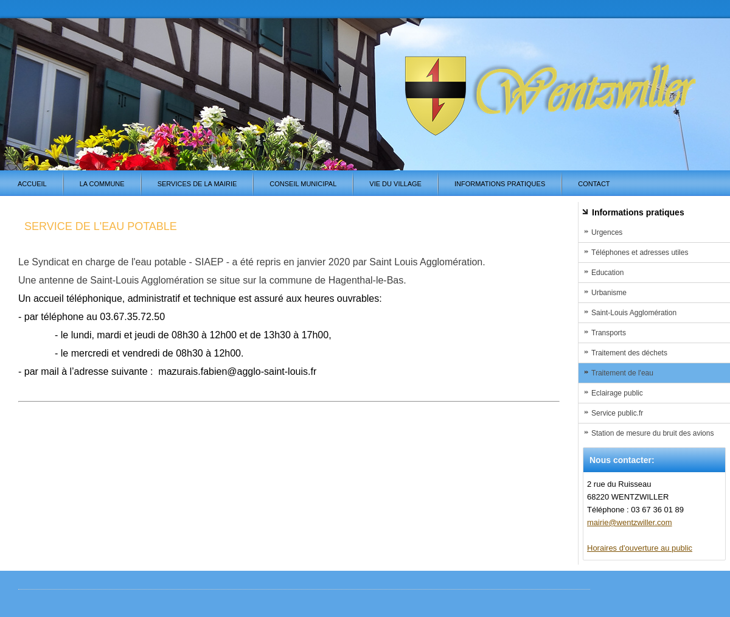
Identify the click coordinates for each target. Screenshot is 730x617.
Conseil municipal (302, 183)
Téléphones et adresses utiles (639, 252)
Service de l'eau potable (100, 226)
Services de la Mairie (197, 183)
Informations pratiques (499, 183)
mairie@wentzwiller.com (629, 522)
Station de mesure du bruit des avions (652, 433)
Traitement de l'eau (622, 373)
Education (607, 272)
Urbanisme (609, 292)
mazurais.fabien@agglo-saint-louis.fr (237, 371)
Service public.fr (617, 413)
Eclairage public (617, 393)
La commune (102, 183)
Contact (594, 183)
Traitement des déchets (629, 353)
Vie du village (395, 183)
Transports (608, 333)
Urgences (606, 232)
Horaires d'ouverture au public (639, 548)
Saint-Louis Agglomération (633, 312)
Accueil (32, 183)
